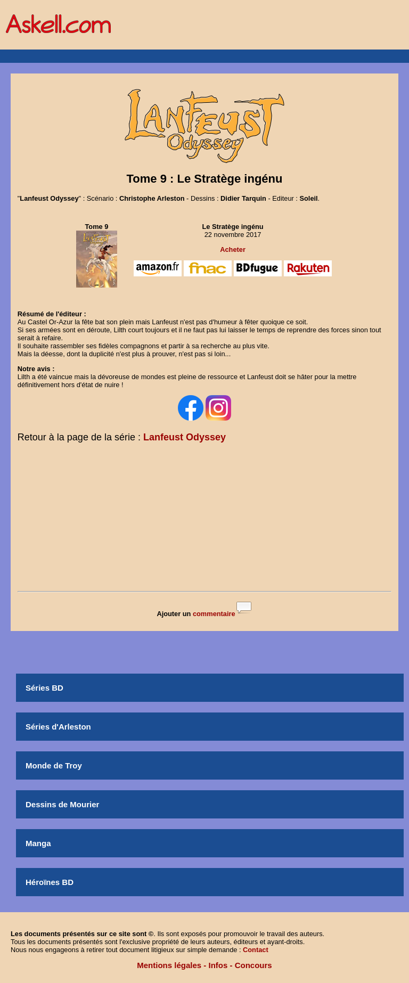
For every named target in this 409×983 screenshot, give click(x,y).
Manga (38, 843)
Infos (218, 965)
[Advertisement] (204, 519)
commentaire (214, 614)
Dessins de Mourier (62, 804)
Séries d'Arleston (58, 726)
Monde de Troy (54, 765)
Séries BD (44, 687)
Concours (253, 965)
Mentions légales (169, 965)
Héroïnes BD (49, 882)
